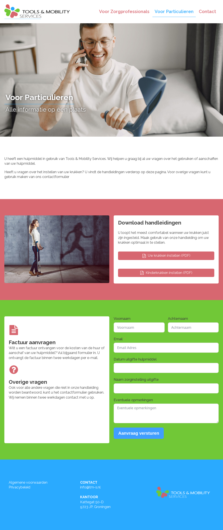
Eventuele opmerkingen (133, 400)
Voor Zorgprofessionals (124, 11)
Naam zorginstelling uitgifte (136, 379)
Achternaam (178, 319)
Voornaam (122, 319)
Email (118, 339)
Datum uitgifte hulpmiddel (135, 359)
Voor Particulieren (174, 11)
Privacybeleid (19, 487)
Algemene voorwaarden (28, 482)
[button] (166, 256)
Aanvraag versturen (138, 433)
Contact (207, 11)
